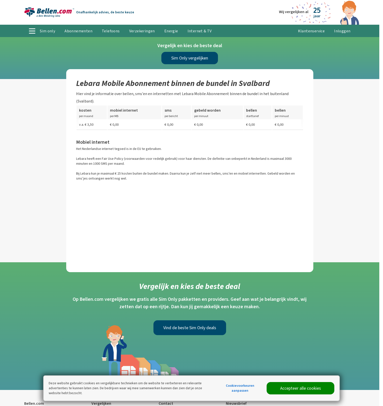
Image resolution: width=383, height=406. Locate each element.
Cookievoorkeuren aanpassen (240, 388)
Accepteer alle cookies (300, 388)
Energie (171, 31)
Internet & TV (200, 31)
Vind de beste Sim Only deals (189, 328)
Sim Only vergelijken (189, 58)
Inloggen (342, 31)
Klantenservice (311, 31)
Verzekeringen (142, 31)
